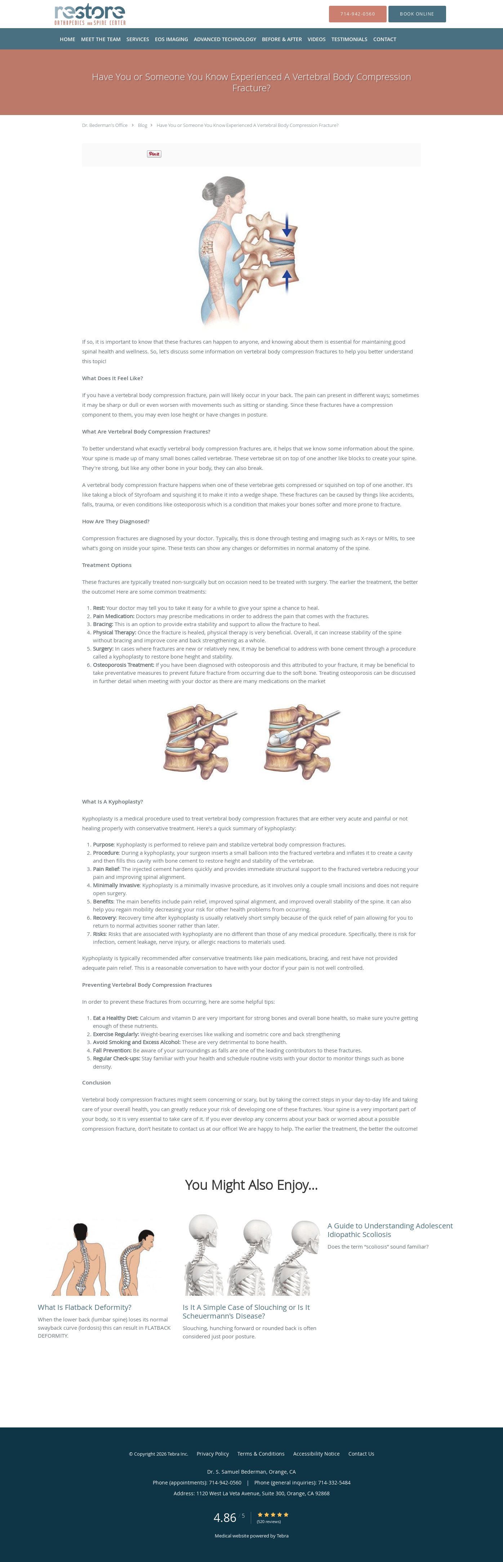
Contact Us (361, 1453)
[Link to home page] (78, 14)
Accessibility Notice (316, 1453)
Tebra (283, 1535)
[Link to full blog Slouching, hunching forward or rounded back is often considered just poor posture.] (251, 1269)
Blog (142, 125)
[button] (417, 14)
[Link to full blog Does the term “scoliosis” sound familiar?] (396, 1228)
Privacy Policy (213, 1453)
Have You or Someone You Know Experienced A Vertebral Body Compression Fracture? (247, 125)
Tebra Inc (177, 1454)
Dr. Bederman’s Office (105, 125)
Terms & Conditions (261, 1453)
